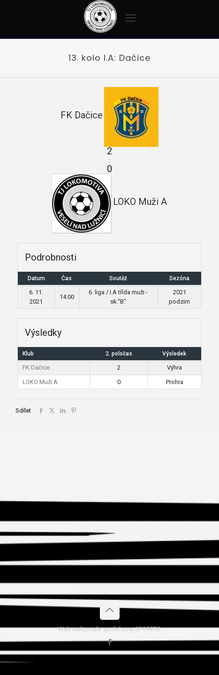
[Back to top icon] (110, 610)
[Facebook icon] (109, 642)
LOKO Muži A (40, 381)
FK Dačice (36, 367)
